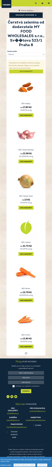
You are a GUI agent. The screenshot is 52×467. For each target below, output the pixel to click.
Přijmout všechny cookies (24, 465)
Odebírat (26, 391)
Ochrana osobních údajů (14, 434)
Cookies (38, 425)
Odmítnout (42, 465)
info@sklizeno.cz (13, 413)
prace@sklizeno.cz (13, 420)
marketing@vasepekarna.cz (36, 420)
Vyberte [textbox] (11, 54)
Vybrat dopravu (27, 11)
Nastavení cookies (5, 465)
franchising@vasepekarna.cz (16, 427)
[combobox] (26, 54)
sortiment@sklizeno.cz (37, 411)
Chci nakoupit (26, 71)
